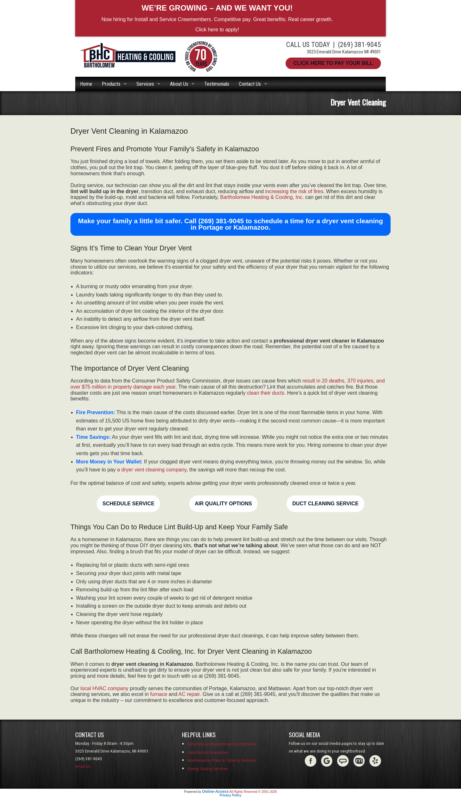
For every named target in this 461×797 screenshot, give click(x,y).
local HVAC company (104, 688)
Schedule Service (128, 503)
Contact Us (250, 84)
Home (86, 84)
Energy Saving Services (208, 768)
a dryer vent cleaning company (152, 469)
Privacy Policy (230, 795)
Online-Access (215, 791)
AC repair (189, 694)
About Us (179, 84)
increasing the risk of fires (294, 191)
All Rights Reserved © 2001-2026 (253, 791)
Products (111, 84)
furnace (158, 694)
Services (145, 84)
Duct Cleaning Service (325, 503)
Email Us (82, 766)
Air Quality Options (223, 503)
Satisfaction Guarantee (208, 752)
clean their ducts (265, 393)
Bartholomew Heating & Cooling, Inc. (262, 197)
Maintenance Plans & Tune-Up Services (222, 760)
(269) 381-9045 (359, 45)
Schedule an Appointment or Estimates (222, 744)
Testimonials (216, 84)
